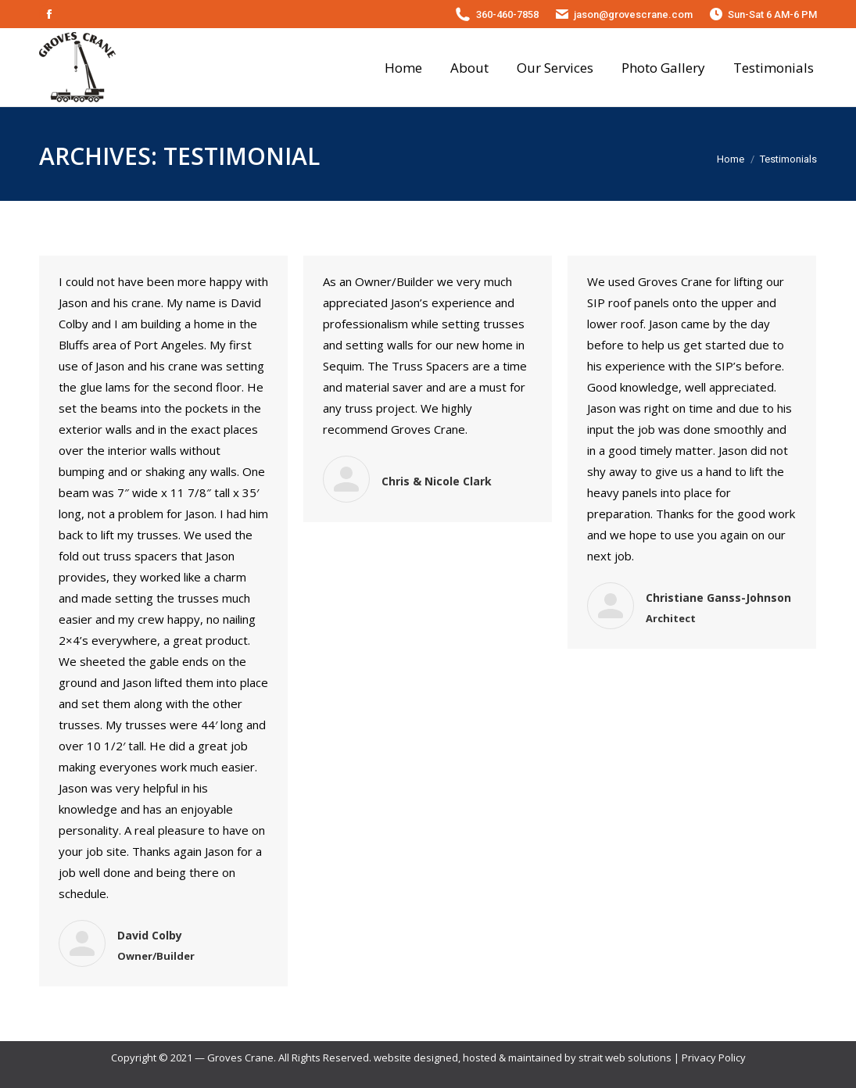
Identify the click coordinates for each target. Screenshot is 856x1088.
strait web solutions (625, 1057)
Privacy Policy (714, 1057)
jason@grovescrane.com (633, 14)
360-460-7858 (507, 14)
